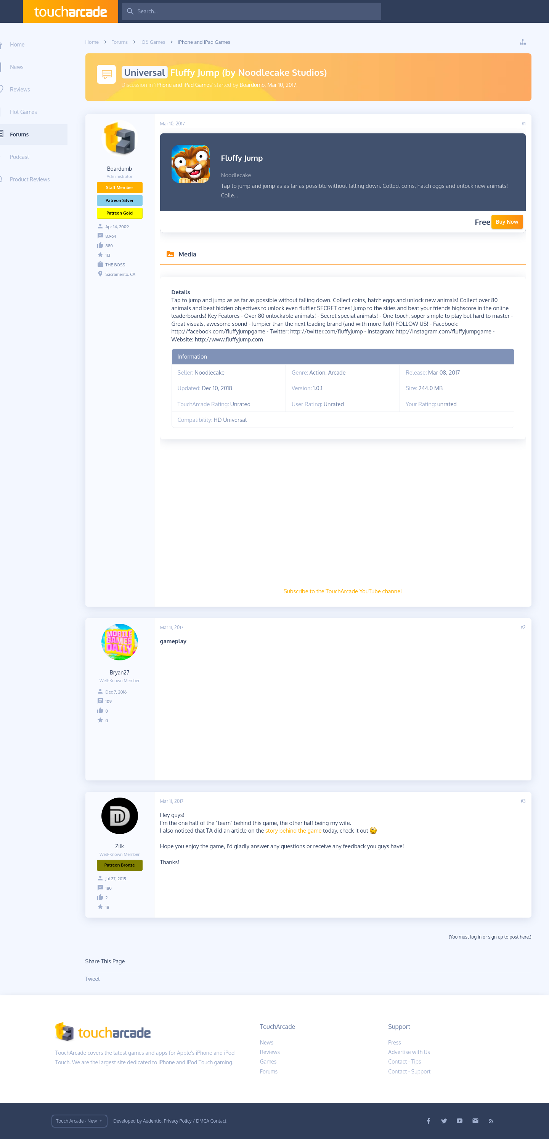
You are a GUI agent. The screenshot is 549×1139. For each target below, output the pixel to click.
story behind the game (299, 830)
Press (394, 1042)
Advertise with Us (409, 1052)
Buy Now (513, 221)
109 (115, 701)
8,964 (117, 236)
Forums (31, 134)
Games (268, 1061)
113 (114, 255)
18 (114, 907)
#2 (529, 627)
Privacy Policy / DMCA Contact (195, 1121)
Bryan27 (125, 672)
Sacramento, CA (126, 274)
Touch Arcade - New (76, 1121)
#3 (529, 801)
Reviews (32, 89)
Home (29, 44)
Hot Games (35, 112)
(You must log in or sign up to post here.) (496, 937)
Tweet (99, 979)
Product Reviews (42, 179)
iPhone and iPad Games (190, 85)
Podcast (32, 157)
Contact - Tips (404, 1061)
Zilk (126, 846)
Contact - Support (409, 1071)
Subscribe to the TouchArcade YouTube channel (349, 591)
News (29, 67)
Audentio (152, 1121)
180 (115, 888)
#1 (530, 124)
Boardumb (258, 85)
